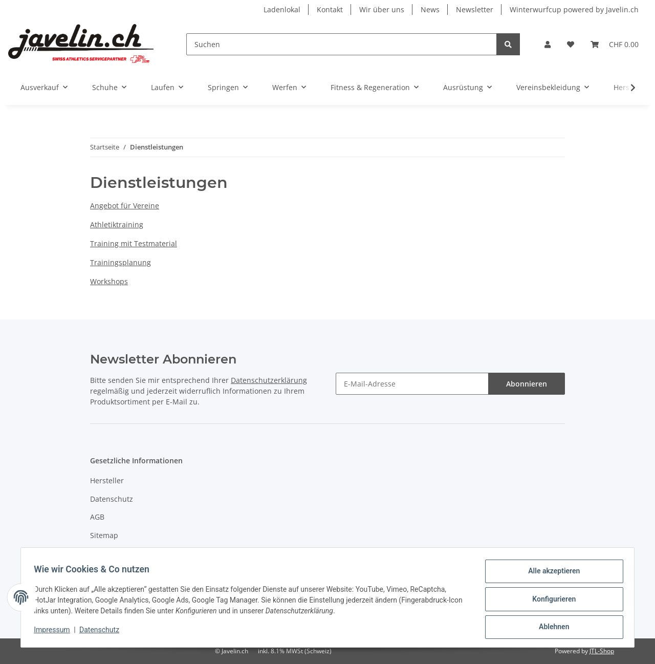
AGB (97, 517)
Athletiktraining (116, 224)
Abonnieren (526, 384)
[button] (547, 44)
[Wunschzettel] (570, 44)
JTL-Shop (602, 651)
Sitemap (104, 535)
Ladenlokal (282, 9)
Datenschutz (111, 499)
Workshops (109, 281)
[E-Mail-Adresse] (412, 384)
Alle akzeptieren (550, 574)
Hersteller (107, 480)
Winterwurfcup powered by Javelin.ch (574, 9)
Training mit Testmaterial (133, 243)
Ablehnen (550, 628)
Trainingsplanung (120, 262)
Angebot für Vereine (124, 205)
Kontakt (330, 9)
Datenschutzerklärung (269, 380)
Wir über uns (381, 9)
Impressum (109, 553)
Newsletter (474, 9)
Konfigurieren (550, 601)
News (430, 9)
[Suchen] (341, 44)
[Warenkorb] (614, 44)
